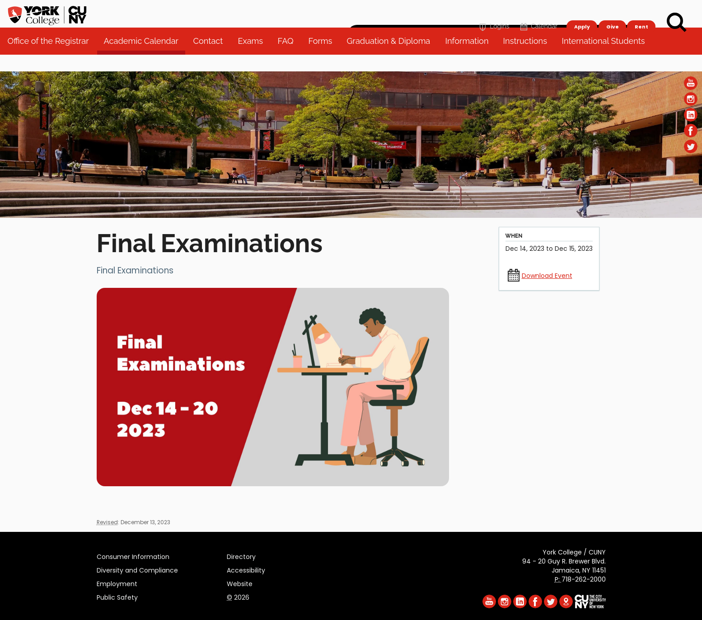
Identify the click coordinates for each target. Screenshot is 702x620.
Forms (324, 58)
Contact (211, 58)
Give (612, 11)
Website (240, 582)
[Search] (677, 22)
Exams (254, 58)
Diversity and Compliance (137, 569)
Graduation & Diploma (392, 58)
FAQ (289, 58)
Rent (641, 11)
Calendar (537, 12)
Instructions (529, 58)
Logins (493, 12)
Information (470, 58)
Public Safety (117, 596)
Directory (241, 555)
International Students (607, 58)
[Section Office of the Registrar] (351, 215)
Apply (582, 11)
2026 (238, 596)
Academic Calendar (144, 58)
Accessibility (246, 569)
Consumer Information (133, 555)
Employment (117, 582)
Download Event (547, 275)
